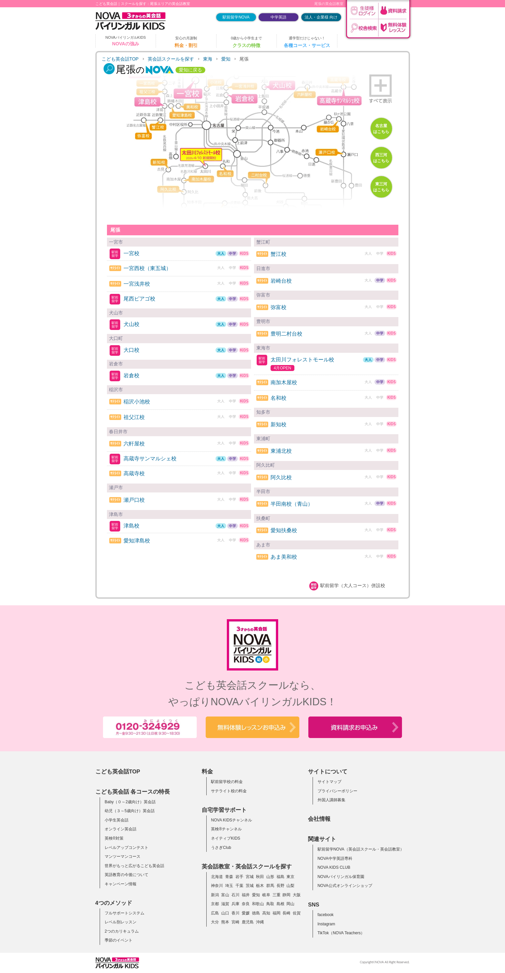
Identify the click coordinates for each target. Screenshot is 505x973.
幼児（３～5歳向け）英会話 (130, 811)
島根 (280, 904)
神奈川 (217, 885)
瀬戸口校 (134, 500)
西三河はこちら (381, 158)
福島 (280, 876)
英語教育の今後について (126, 874)
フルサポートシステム (124, 913)
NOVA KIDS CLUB (334, 867)
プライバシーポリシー (337, 791)
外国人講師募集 (331, 800)
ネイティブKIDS (225, 838)
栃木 (260, 885)
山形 (270, 876)
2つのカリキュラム (122, 931)
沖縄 (260, 922)
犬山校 (131, 324)
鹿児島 (248, 922)
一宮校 (131, 253)
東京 (290, 876)
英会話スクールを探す (171, 59)
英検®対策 (114, 838)
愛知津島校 (137, 540)
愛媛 (246, 913)
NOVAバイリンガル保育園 (341, 876)
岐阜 (266, 895)
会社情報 (319, 819)
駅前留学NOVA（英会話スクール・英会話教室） (361, 849)
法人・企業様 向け (321, 17)
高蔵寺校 (134, 473)
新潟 (215, 895)
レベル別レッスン (120, 922)
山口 (225, 913)
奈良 (246, 904)
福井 (246, 895)
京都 (215, 904)
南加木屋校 (284, 382)
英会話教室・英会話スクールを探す (247, 866)
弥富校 (278, 307)
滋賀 (225, 904)
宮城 (250, 876)
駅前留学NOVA (236, 17)
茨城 (250, 885)
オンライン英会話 (120, 829)
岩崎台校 (281, 281)
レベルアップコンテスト (126, 847)
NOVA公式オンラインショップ (345, 885)
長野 (280, 885)
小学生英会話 (116, 820)
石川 (235, 895)
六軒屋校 (134, 443)
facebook (326, 914)
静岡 (286, 895)
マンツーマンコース (122, 856)
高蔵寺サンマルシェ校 (150, 458)
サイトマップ (329, 781)
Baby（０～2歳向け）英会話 (130, 802)
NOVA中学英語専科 (335, 858)
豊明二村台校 (286, 334)
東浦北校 (281, 451)
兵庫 (235, 904)
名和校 (278, 398)
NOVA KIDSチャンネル (231, 820)
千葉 (239, 885)
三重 (276, 895)
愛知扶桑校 (284, 530)
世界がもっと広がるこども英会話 (134, 865)
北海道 (217, 876)
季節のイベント (118, 940)
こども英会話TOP (120, 59)
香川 (235, 913)
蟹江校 (278, 254)
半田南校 (292, 504)
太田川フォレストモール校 (302, 359)
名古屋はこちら (381, 128)
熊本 (225, 922)
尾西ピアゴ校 (139, 298)
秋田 (260, 876)
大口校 (131, 350)
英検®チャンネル (226, 829)
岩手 (239, 876)
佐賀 (297, 913)
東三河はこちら (381, 187)
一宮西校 (147, 268)
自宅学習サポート (224, 810)
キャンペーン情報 (120, 884)
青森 (229, 876)
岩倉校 (131, 375)
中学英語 (278, 17)
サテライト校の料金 (229, 791)
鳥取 (270, 904)
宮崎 (235, 922)
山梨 (290, 885)
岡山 (290, 904)
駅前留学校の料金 (227, 781)
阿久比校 (281, 477)
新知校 (278, 424)
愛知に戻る (190, 70)
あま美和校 (284, 557)
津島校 (131, 526)
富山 (225, 895)
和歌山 (258, 904)
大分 (215, 922)
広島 (215, 913)
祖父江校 (134, 417)
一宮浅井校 (137, 284)
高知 (266, 913)
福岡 (276, 913)
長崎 (286, 913)
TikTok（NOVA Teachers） (341, 933)
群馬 (270, 885)
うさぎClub (221, 847)
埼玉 (229, 885)
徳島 (256, 913)
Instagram (326, 924)
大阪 (297, 895)
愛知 (225, 59)
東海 (207, 59)
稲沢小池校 (137, 401)
